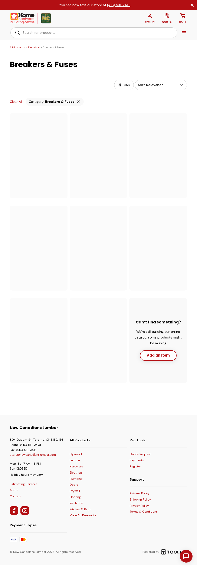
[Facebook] (14, 511)
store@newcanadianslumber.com (33, 455)
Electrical (34, 47)
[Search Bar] (97, 33)
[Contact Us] (186, 556)
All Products (17, 47)
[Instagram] (24, 511)
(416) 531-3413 (26, 450)
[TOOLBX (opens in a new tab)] (174, 552)
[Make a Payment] (140, 460)
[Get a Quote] (140, 454)
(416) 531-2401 (118, 5)
